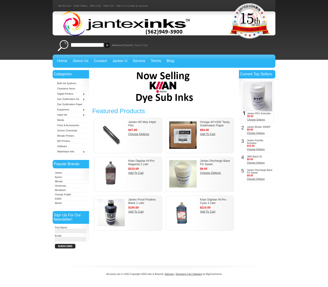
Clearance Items (66, 88)
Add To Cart (207, 134)
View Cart (108, 5)
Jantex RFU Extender (259, 113)
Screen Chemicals (67, 130)
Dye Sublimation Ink (70, 99)
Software (62, 146)
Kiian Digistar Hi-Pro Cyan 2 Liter (213, 201)
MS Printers (63, 141)
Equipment (70, 109)
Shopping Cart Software (189, 274)
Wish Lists (95, 5)
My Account (64, 5)
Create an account (137, 5)
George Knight (63, 194)
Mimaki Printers (65, 135)
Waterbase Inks (70, 151)
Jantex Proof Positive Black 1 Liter (142, 201)
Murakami (60, 190)
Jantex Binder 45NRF (259, 126)
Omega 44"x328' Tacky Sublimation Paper (215, 123)
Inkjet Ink (70, 115)
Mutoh (58, 203)
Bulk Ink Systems (66, 83)
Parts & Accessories (68, 125)
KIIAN (58, 198)
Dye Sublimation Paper (69, 104)
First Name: (61, 227)
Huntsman (60, 185)
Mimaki (59, 181)
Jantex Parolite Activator (255, 141)
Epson (58, 177)
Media (60, 120)
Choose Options (138, 134)
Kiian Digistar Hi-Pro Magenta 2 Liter (141, 162)
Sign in (120, 5)
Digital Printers (70, 94)
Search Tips (141, 45)
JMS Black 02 (254, 156)
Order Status (80, 5)
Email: (58, 235)
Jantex (58, 172)
